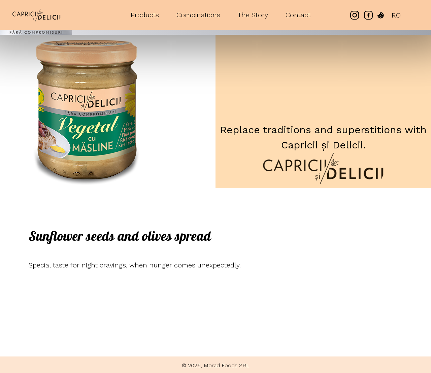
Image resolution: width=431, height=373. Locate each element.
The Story (253, 15)
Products (145, 15)
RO (396, 15)
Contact (298, 15)
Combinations (198, 15)
